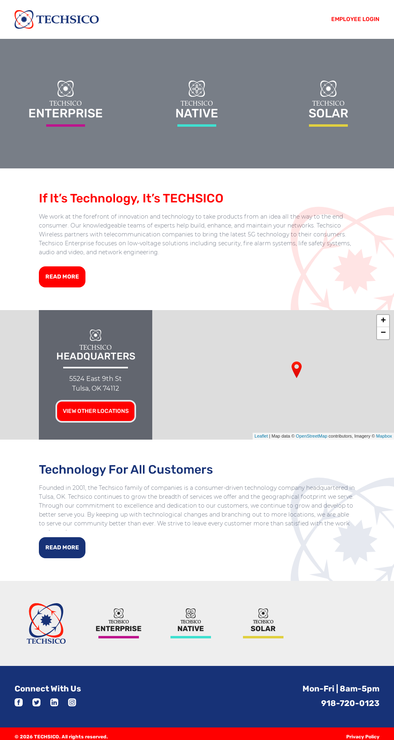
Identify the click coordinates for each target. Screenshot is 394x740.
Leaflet (261, 433)
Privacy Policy (362, 731)
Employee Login (355, 19)
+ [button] (383, 318)
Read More (62, 273)
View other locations (96, 407)
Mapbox (384, 433)
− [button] (383, 330)
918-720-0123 (350, 697)
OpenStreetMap (312, 433)
